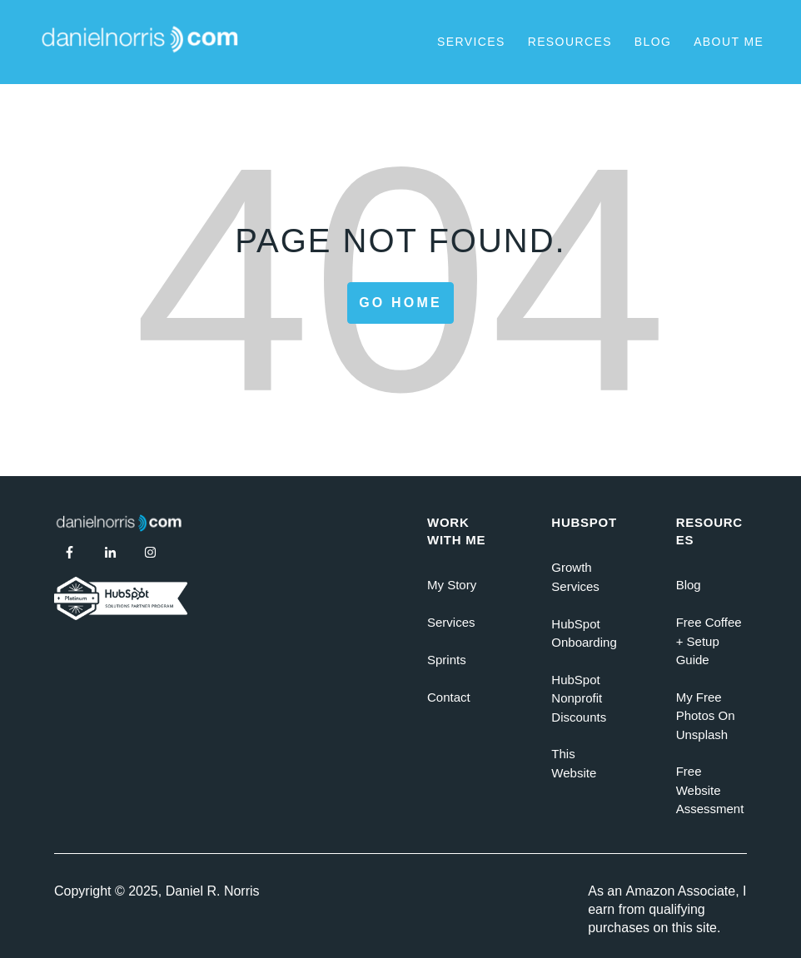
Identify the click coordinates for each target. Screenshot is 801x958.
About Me (729, 41)
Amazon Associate (681, 891)
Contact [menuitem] (448, 697)
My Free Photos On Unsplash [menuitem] (705, 716)
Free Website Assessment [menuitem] (710, 790)
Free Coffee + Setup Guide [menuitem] (709, 641)
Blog (653, 41)
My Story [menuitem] (451, 585)
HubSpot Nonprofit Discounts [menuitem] (578, 698)
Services (471, 41)
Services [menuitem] (451, 622)
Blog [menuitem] (688, 585)
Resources (570, 41)
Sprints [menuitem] (446, 660)
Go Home (400, 302)
